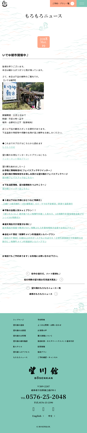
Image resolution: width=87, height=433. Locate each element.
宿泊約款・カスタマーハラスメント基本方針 (56, 341)
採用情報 (41, 346)
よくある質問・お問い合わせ (49, 325)
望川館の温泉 (18, 325)
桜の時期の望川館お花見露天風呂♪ (41, 279)
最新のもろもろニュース (40, 293)
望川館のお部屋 (19, 330)
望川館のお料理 (19, 335)
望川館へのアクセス (21, 352)
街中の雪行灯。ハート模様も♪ (46, 273)
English (36, 415)
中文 (50, 415)
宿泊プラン (42, 352)
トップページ (18, 319)
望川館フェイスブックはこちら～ (18, 177)
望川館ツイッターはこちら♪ (16, 188)
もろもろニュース (20, 357)
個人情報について (45, 335)
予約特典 (41, 319)
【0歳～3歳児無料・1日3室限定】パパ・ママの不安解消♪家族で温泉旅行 (37, 203)
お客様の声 (42, 330)
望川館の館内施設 (20, 341)
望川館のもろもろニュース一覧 (46, 287)
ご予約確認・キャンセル (48, 357)
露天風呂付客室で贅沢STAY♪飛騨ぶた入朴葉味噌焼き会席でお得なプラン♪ (38, 227)
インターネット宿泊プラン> (15, 158)
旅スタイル (17, 346)
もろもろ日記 (8, 147)
